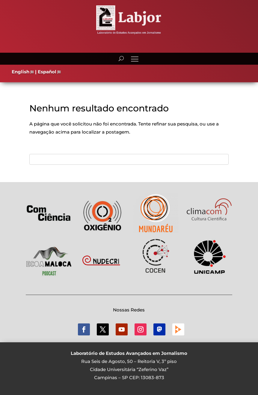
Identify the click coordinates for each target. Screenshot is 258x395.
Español (49, 72)
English (23, 72)
